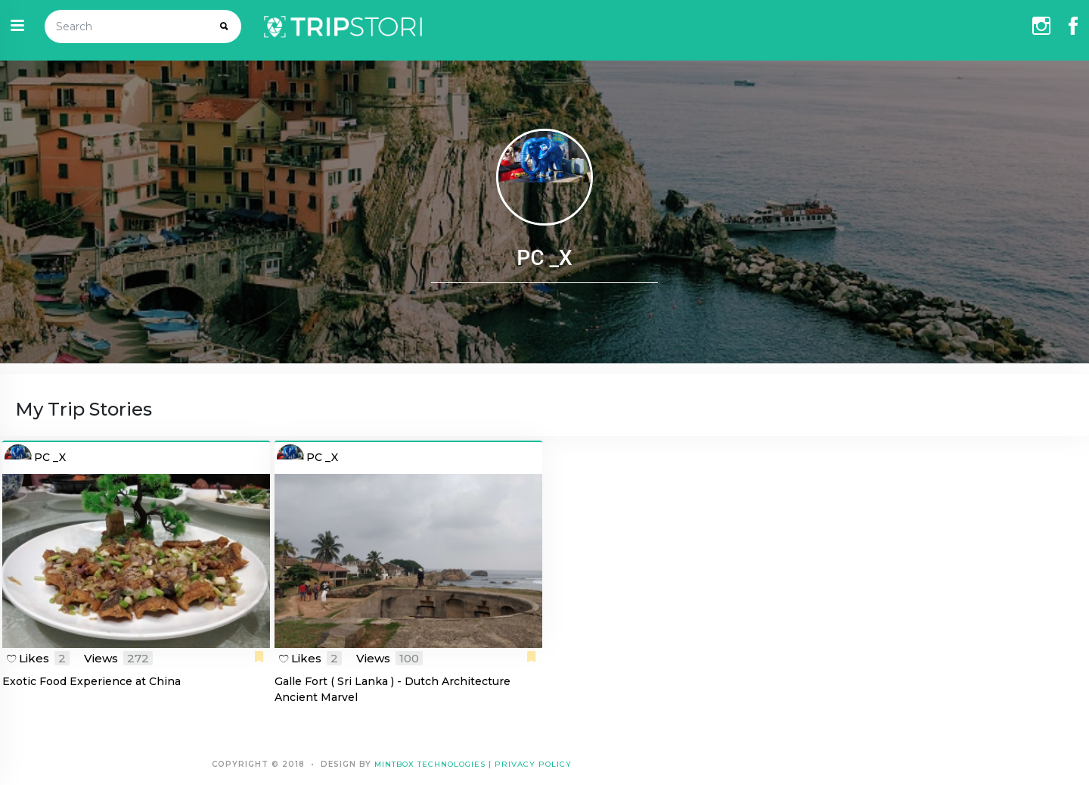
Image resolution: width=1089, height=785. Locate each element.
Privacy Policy (533, 764)
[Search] (127, 26)
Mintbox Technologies (430, 764)
